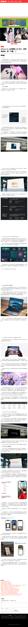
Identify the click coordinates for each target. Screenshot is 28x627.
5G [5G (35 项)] (1, 615)
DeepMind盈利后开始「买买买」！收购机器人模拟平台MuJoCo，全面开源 (13, 585)
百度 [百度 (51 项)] (9, 618)
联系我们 (10, 624)
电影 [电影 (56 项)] (8, 618)
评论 (2, 602)
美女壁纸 (11, 1)
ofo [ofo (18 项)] (12, 615)
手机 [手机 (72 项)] (23, 616)
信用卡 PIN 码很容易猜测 (5, 581)
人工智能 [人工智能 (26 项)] (19, 615)
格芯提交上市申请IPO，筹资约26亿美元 (7, 587)
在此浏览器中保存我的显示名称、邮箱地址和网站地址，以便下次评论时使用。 (11, 611)
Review (13, 53)
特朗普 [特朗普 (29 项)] (6, 618)
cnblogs (4, 53)
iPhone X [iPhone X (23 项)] (5, 615)
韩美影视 (19, 1)
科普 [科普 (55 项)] (11, 618)
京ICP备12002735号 (16, 624)
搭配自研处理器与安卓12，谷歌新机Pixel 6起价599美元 (10, 589)
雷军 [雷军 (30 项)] (22, 618)
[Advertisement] (14, 9)
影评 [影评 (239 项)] (17, 616)
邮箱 (7, 608)
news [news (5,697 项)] (10, 615)
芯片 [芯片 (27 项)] (14, 618)
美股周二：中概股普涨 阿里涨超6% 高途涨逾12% (9, 588)
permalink (23, 53)
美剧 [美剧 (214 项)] (13, 618)
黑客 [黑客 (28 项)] (26, 618)
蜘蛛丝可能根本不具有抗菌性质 (6, 583)
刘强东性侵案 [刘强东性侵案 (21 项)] (24, 615)
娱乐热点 (15, 1)
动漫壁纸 (12, 624)
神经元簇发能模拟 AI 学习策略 (6, 582)
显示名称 (2, 608)
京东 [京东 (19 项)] (17, 615)
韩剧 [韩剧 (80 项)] (24, 618)
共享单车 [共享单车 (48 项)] (21, 615)
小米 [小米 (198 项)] (11, 616)
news (2, 46)
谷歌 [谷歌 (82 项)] (21, 618)
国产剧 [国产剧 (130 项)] (6, 616)
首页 (8, 1)
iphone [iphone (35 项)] (3, 615)
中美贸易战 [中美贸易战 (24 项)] (15, 615)
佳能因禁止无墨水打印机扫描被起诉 (7, 584)
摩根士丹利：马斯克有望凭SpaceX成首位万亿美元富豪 (10, 590)
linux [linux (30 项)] (6, 615)
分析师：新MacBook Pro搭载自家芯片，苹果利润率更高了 (10, 586)
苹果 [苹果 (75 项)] (15, 618)
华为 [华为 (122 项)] (3, 616)
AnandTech (9, 241)
